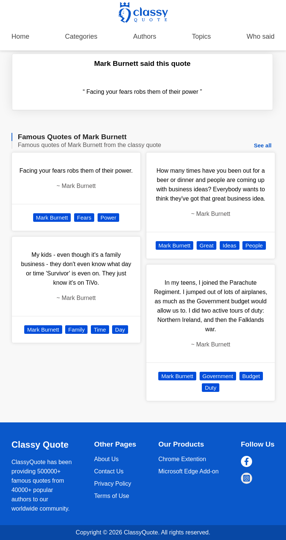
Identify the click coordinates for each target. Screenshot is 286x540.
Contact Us (109, 471)
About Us (106, 459)
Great (207, 245)
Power (109, 217)
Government (218, 376)
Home (20, 36)
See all (263, 145)
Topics (201, 36)
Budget (251, 376)
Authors (144, 36)
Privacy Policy (112, 483)
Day (120, 329)
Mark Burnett (52, 217)
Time (100, 329)
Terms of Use (111, 496)
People (254, 245)
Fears (84, 217)
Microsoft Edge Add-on (188, 471)
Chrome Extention (182, 459)
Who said (260, 36)
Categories (81, 36)
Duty (210, 387)
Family (76, 329)
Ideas (229, 245)
